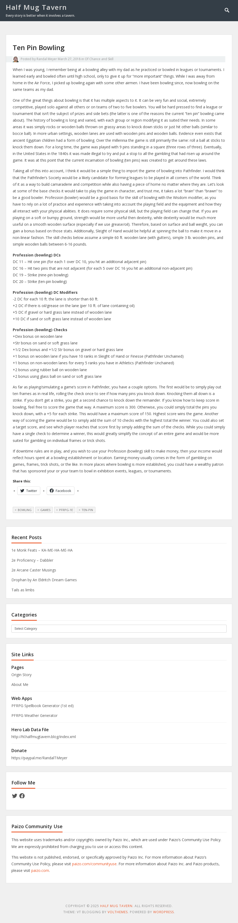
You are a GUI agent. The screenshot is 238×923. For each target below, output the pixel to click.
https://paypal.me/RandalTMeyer (39, 757)
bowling (25, 510)
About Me (19, 684)
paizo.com (40, 870)
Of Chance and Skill (99, 59)
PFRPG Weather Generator (34, 715)
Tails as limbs (22, 589)
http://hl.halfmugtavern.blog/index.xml (43, 736)
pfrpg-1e (66, 510)
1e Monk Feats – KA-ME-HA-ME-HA (42, 550)
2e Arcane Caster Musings (33, 570)
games (45, 510)
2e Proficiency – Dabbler (32, 560)
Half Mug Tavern (36, 7)
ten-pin (87, 510)
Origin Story (21, 674)
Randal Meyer (47, 59)
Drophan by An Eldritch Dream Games (44, 579)
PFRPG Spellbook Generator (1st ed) (42, 705)
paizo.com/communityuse (94, 863)
